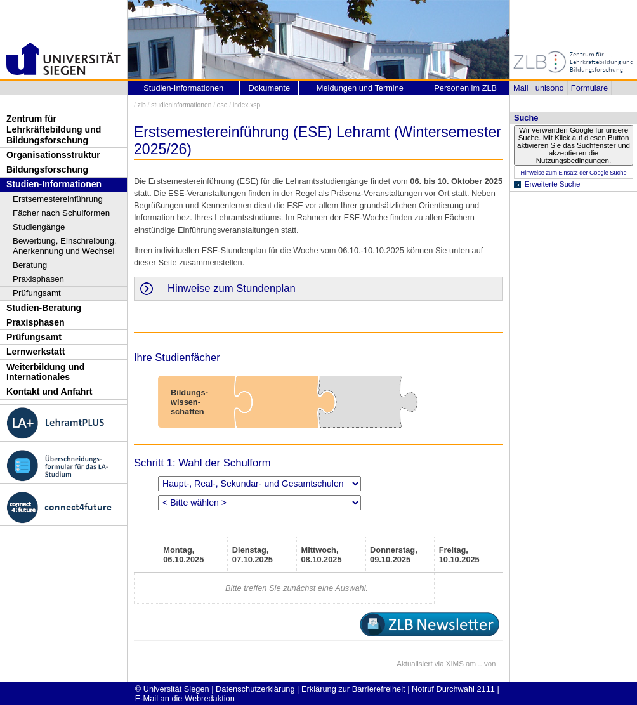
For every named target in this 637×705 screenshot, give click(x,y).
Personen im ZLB (465, 88)
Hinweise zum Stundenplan (231, 288)
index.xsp (246, 105)
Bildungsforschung (47, 169)
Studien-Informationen (54, 184)
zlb (142, 105)
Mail (520, 88)
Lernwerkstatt (35, 351)
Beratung (30, 265)
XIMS (455, 664)
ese (222, 105)
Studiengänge (39, 227)
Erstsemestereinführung (58, 199)
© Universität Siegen (172, 689)
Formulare (589, 88)
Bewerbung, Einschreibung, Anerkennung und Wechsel (65, 246)
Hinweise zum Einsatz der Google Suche (573, 172)
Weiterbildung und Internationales (45, 372)
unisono (549, 88)
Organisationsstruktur (53, 155)
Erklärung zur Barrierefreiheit (353, 689)
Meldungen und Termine (360, 88)
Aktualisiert (414, 664)
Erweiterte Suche (553, 184)
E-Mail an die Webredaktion (185, 698)
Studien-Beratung (43, 308)
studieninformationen (181, 105)
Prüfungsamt (37, 293)
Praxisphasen (38, 279)
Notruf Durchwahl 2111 (453, 689)
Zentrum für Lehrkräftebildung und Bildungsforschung (53, 129)
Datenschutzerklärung (255, 689)
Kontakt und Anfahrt (49, 391)
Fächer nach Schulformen (61, 213)
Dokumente (269, 88)
